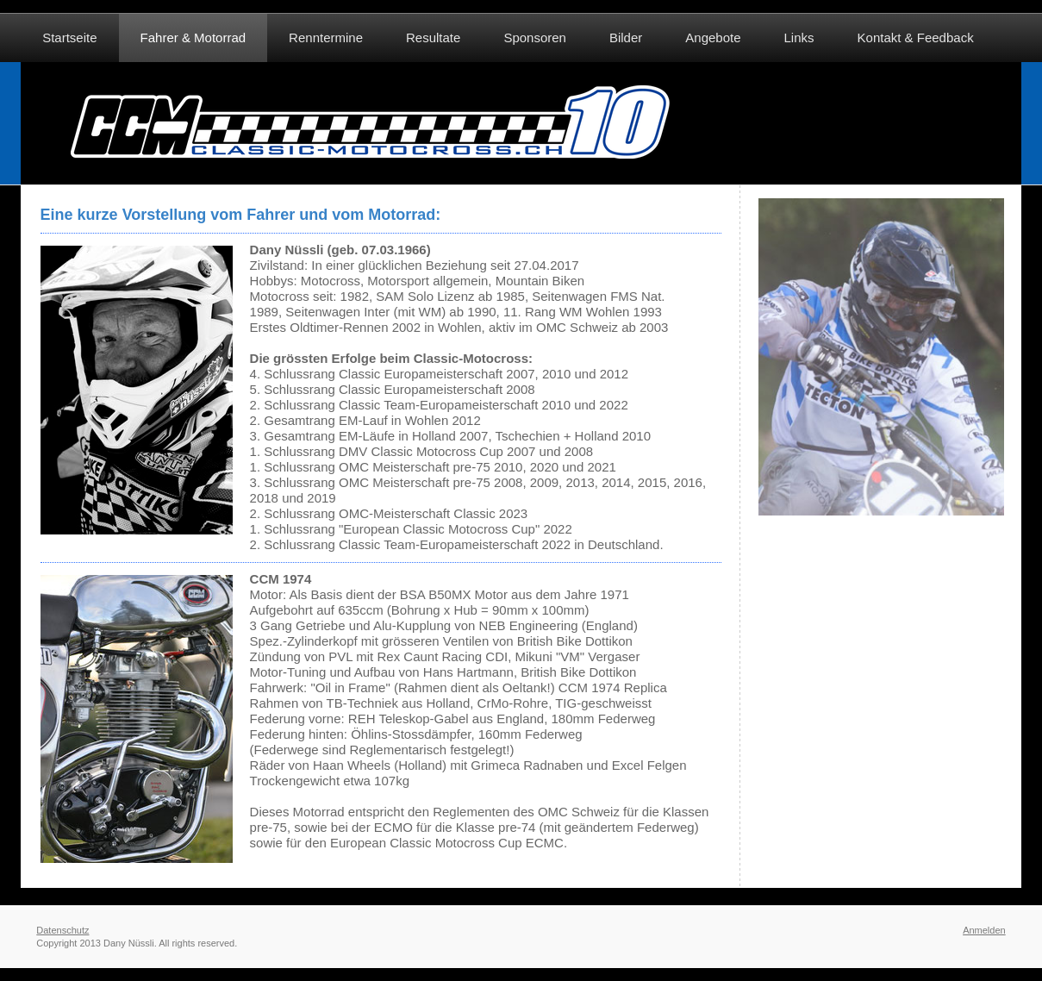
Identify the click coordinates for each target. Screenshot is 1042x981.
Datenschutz (62, 930)
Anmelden (984, 930)
